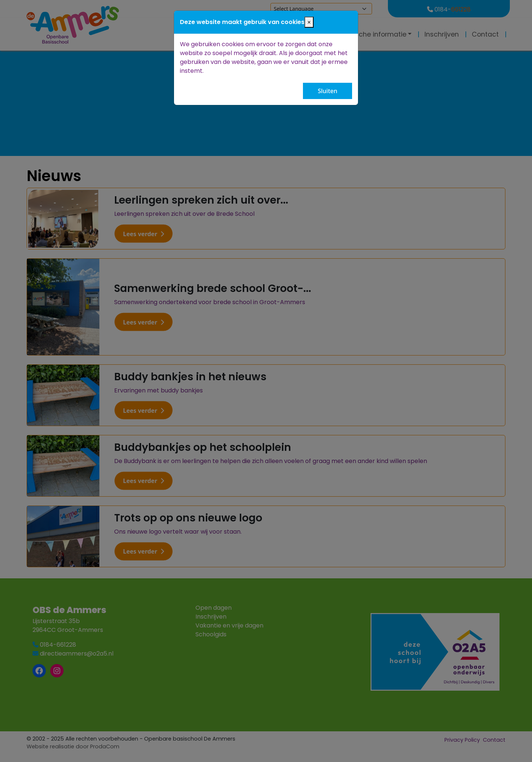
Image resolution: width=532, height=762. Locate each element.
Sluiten (327, 91)
